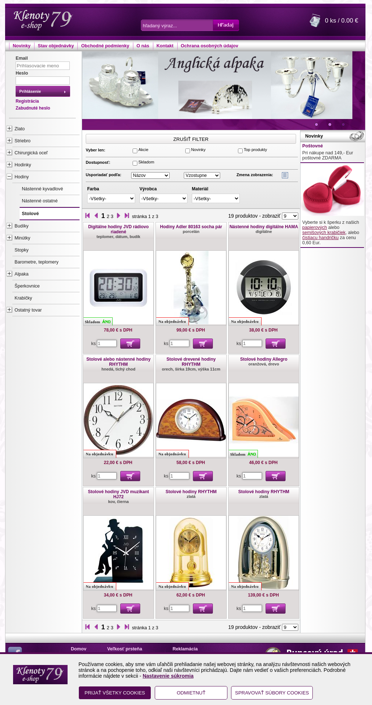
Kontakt (165, 45)
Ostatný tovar (28, 310)
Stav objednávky (56, 45)
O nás (143, 45)
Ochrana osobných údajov (209, 45)
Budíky (22, 226)
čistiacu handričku (320, 237)
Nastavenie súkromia (168, 676)
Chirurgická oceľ (31, 152)
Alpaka (22, 274)
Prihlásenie (30, 91)
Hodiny (22, 176)
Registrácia (27, 101)
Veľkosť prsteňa (124, 648)
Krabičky (23, 298)
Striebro (23, 140)
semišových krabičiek (323, 232)
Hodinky (23, 164)
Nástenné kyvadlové (42, 188)
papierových (314, 227)
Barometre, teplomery (36, 262)
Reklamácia (185, 648)
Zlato (20, 128)
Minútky (22, 238)
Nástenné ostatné (40, 200)
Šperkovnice (27, 286)
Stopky (22, 250)
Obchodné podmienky (105, 45)
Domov (78, 648)
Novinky (22, 45)
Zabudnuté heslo (33, 108)
